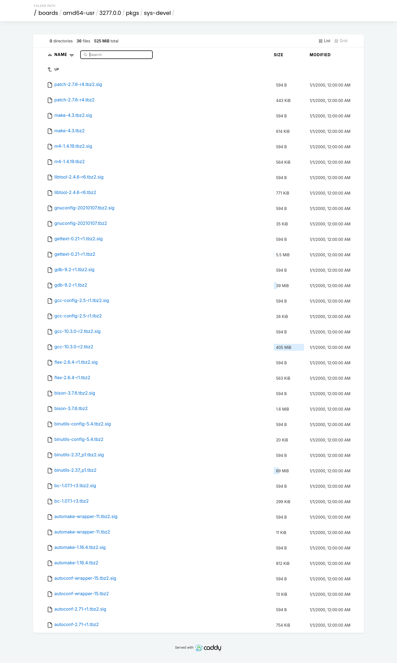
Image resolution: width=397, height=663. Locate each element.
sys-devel (157, 13)
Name (65, 54)
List (324, 40)
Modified (320, 54)
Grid (340, 40)
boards (48, 13)
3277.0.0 (110, 13)
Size (278, 54)
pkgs (132, 13)
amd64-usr (79, 13)
